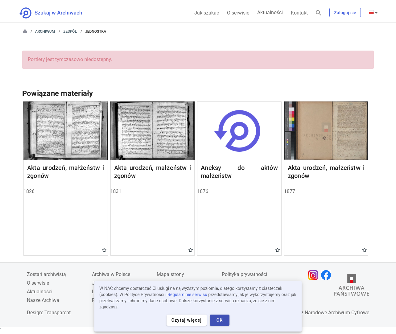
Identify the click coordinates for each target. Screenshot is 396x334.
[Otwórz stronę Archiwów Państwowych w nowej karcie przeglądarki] (351, 286)
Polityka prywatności (244, 274)
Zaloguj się (345, 12)
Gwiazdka (104, 250)
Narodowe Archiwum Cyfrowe (337, 312)
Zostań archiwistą (46, 274)
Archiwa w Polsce (111, 274)
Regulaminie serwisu (187, 294)
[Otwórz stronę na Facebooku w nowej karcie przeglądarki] (327, 275)
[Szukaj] (318, 13)
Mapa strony (170, 274)
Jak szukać (206, 13)
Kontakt (299, 13)
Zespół (70, 31)
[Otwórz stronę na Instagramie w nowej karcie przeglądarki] (314, 275)
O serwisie (238, 13)
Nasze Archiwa (43, 300)
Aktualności (270, 12)
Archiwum (45, 31)
